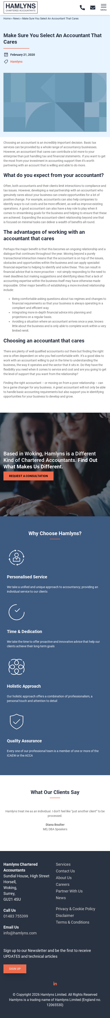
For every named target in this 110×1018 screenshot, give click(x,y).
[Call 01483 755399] (82, 7)
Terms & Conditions (72, 922)
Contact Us (65, 871)
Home (7, 18)
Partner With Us (69, 891)
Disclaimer (65, 915)
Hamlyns (16, 61)
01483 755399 (15, 916)
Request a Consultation (28, 476)
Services (63, 864)
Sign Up (15, 968)
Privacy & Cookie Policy (75, 909)
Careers (62, 884)
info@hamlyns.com (20, 933)
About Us (64, 877)
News (16, 18)
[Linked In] (55, 985)
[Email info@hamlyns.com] (92, 7)
